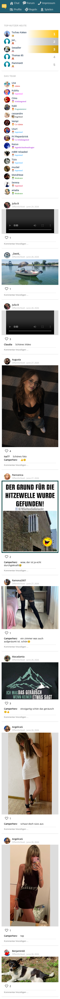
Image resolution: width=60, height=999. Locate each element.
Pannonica (17, 474)
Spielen (46, 9)
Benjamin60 (18, 951)
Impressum (46, 2)
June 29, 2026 (33, 206)
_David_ (16, 253)
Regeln (31, 9)
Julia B (15, 203)
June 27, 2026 (33, 362)
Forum (29, 2)
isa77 (7, 456)
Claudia (8, 344)
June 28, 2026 (33, 256)
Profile (16, 9)
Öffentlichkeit (18, 206)
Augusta (16, 359)
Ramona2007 (19, 580)
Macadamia (18, 656)
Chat (15, 2)
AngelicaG (17, 726)
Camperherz (10, 459)
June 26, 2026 (33, 659)
